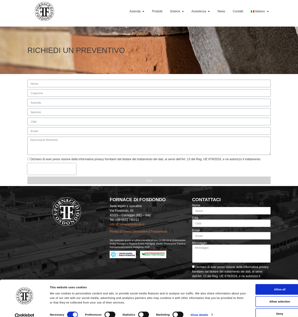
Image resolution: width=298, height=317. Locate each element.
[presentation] (51, 169)
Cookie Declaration (135, 231)
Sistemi (177, 11)
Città (195, 217)
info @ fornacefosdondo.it (127, 224)
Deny (256, 307)
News (221, 11)
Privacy (115, 231)
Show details (199, 308)
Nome (196, 205)
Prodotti (157, 11)
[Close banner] (292, 279)
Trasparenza (159, 231)
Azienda (137, 11)
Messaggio (199, 242)
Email (196, 230)
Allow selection (256, 294)
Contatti (238, 11)
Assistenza (200, 11)
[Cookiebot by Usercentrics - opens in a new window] (24, 309)
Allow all (256, 282)
